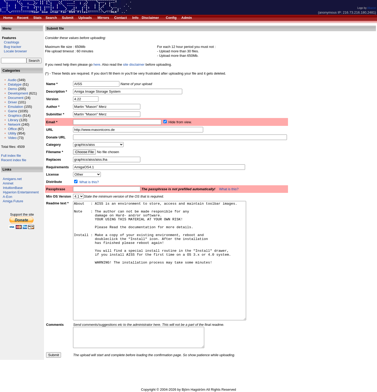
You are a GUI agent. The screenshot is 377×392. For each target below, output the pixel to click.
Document (15, 98)
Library (13, 120)
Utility (12, 133)
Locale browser (14, 51)
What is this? (89, 182)
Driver (12, 102)
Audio (12, 80)
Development (18, 93)
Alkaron (371, 8)
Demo (12, 89)
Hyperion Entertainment (21, 192)
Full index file (11, 156)
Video (12, 138)
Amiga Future (13, 201)
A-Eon (7, 197)
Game (12, 111)
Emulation (15, 107)
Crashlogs (10, 42)
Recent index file (13, 160)
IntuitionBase (13, 188)
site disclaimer (134, 64)
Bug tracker (11, 47)
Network (14, 124)
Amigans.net (12, 179)
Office (12, 129)
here (96, 64)
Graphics (14, 115)
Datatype (14, 84)
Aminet (8, 183)
